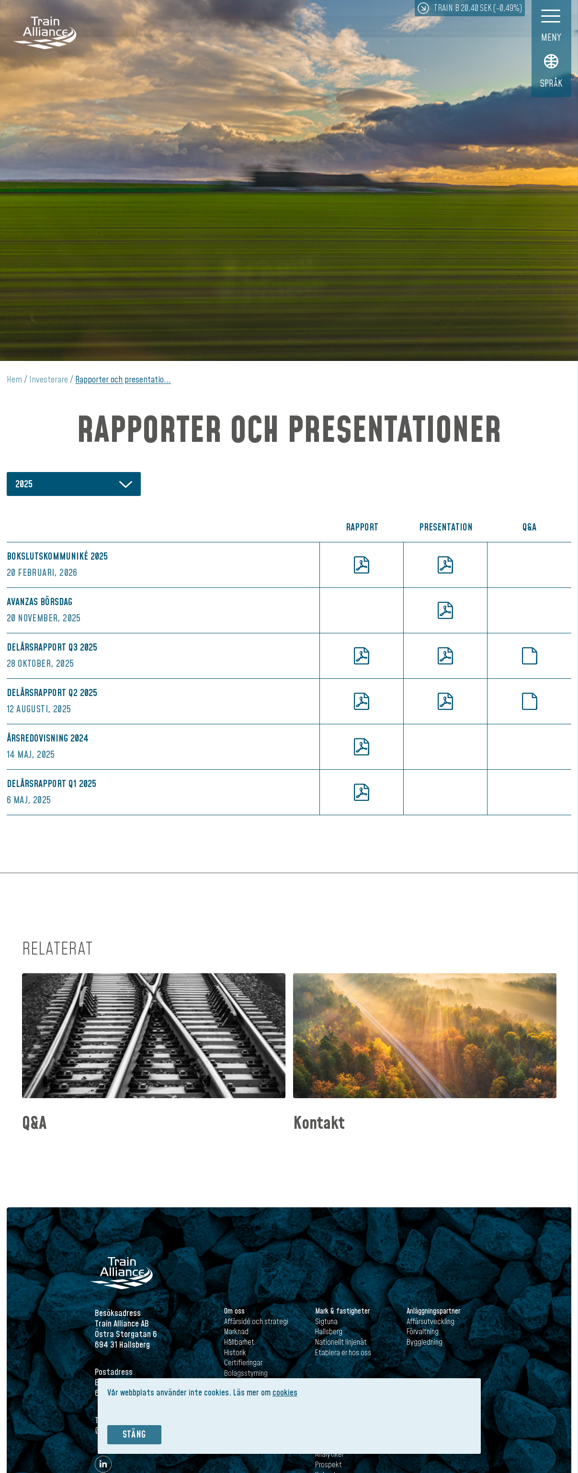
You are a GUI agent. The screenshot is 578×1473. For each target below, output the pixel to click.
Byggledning (424, 1342)
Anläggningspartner (433, 1311)
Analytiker (329, 1454)
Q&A (34, 1124)
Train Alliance (44, 34)
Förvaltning (423, 1332)
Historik (235, 1353)
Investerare (48, 380)
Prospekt (328, 1465)
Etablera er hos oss (343, 1353)
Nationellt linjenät (341, 1342)
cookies (284, 1393)
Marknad (236, 1332)
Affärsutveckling (430, 1321)
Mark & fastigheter (342, 1311)
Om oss (234, 1311)
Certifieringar (243, 1363)
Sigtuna (326, 1321)
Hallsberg (328, 1332)
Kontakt (319, 1124)
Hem (14, 380)
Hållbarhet (239, 1342)
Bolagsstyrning (246, 1373)
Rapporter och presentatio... (123, 380)
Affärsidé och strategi (256, 1321)
